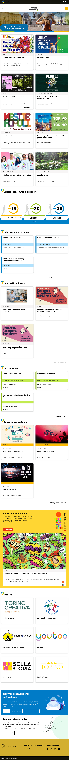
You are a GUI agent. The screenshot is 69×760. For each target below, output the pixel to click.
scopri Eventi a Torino (51, 169)
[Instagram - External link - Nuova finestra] (61, 1)
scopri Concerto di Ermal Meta (51, 442)
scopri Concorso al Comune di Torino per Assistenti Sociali (17, 341)
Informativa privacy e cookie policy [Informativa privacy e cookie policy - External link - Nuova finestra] (9, 758)
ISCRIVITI (6, 711)
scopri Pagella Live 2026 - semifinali (17, 91)
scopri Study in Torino (51, 669)
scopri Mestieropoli (17, 130)
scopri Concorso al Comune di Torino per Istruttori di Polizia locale (51, 303)
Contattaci (27, 748)
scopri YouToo (51, 640)
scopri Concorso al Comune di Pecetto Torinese (17, 303)
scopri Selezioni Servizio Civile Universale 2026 (17, 169)
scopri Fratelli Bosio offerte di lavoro (51, 244)
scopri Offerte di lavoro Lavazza (17, 244)
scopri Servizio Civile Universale (51, 611)
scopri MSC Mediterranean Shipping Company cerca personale (17, 265)
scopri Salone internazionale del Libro (17, 52)
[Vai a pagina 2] (35, 221)
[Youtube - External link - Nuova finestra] (65, 1)
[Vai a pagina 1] (33, 221)
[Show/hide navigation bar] (2, 8)
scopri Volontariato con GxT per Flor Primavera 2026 (51, 91)
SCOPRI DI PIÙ (9, 733)
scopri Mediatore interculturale (51, 380)
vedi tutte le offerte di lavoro (56, 278)
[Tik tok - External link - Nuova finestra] (63, 1)
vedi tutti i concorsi (59, 363)
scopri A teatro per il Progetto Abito (17, 442)
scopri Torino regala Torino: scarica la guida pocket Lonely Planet (51, 130)
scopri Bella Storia (17, 669)
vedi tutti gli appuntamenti (57, 503)
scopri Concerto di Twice (17, 480)
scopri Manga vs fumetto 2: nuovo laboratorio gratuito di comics (34, 559)
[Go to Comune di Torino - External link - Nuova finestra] (7, 1)
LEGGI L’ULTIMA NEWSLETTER (31, 711)
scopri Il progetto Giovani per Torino (17, 640)
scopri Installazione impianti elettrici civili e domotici (17, 402)
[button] (66, 8)
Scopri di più (8, 529)
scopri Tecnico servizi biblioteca (17, 380)
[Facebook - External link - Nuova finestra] (59, 1)
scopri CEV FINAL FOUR (51, 52)
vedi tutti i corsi (61, 416)
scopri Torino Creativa (17, 611)
